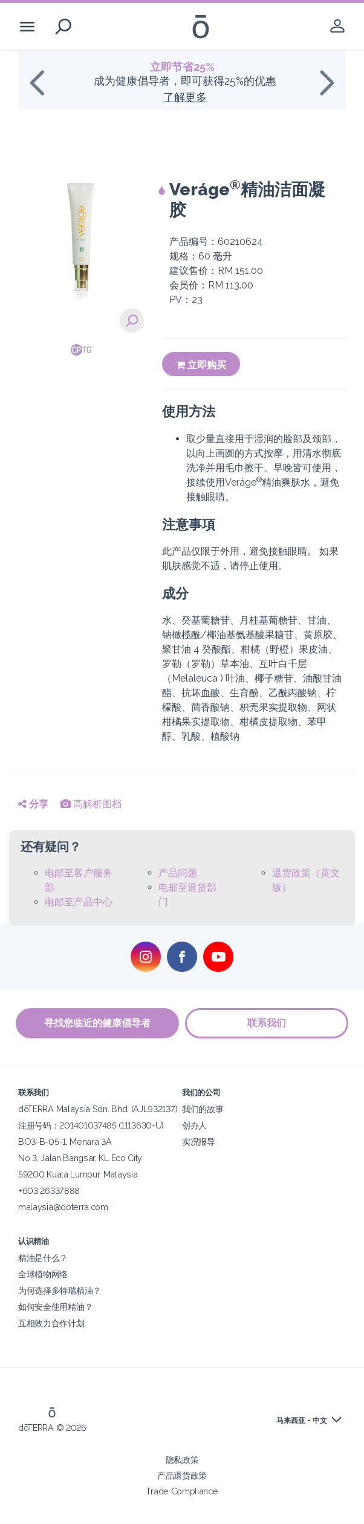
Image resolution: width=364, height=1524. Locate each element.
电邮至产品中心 (78, 902)
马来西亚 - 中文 (301, 1420)
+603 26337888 (49, 1190)
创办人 (194, 1125)
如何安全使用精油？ (55, 1306)
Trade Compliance (182, 1491)
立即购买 (201, 365)
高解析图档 (91, 804)
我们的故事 (202, 1109)
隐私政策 (182, 1459)
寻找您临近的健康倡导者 (97, 1023)
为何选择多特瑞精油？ (59, 1290)
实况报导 (198, 1141)
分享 (33, 804)
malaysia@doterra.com (63, 1207)
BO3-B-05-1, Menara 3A (65, 1141)
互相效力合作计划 (51, 1323)
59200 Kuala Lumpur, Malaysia (77, 1174)
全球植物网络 (43, 1274)
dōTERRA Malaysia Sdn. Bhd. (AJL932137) (97, 1109)
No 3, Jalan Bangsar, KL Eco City (80, 1158)
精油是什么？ (43, 1257)
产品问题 (177, 873)
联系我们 (266, 1023)
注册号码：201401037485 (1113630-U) (91, 1125)
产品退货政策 (182, 1475)
